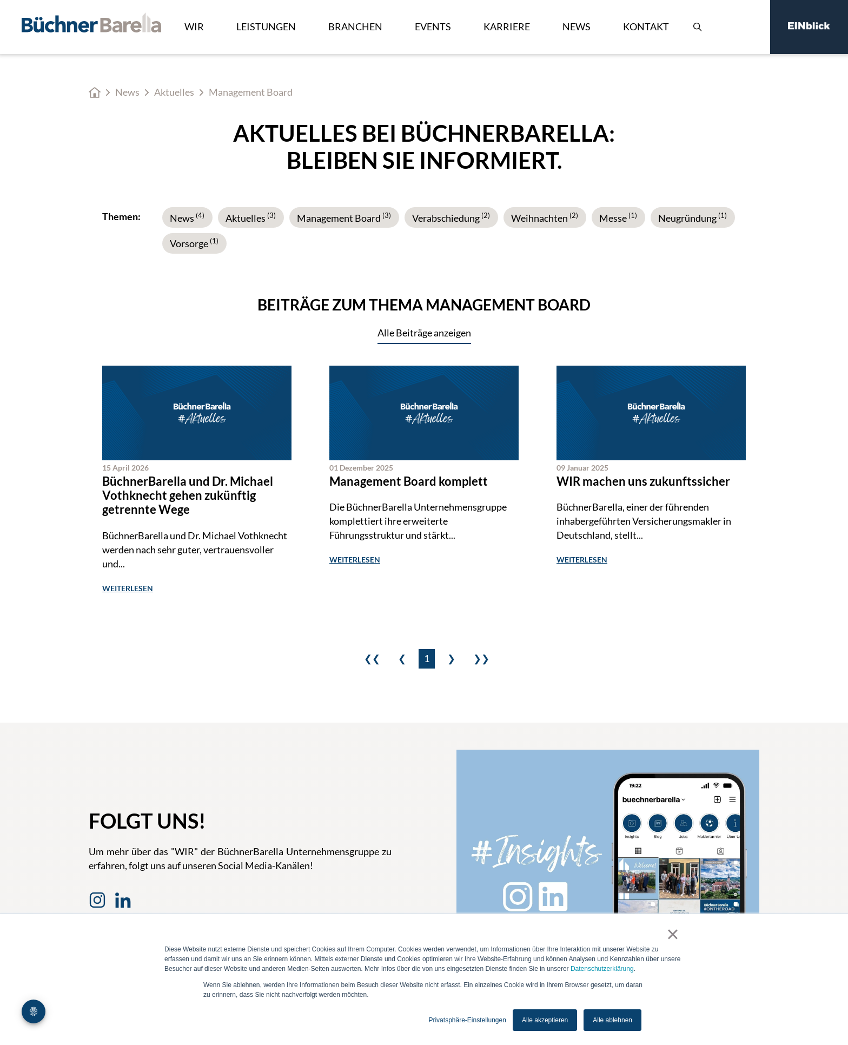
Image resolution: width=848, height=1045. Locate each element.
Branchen (355, 26)
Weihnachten (544, 218)
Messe (618, 218)
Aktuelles (174, 92)
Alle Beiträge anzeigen (424, 333)
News (576, 26)
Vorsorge (194, 243)
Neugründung (692, 218)
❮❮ (372, 658)
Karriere (506, 26)
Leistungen (266, 26)
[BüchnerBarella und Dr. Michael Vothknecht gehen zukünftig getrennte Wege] (197, 480)
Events (433, 26)
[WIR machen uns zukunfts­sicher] (651, 480)
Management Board (344, 218)
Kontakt (646, 26)
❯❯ (481, 658)
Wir (194, 26)
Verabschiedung (451, 218)
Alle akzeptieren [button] (545, 1020)
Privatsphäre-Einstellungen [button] (467, 1020)
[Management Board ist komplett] (424, 480)
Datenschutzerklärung (602, 969)
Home (95, 92)
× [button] (672, 934)
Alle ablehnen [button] (612, 1020)
